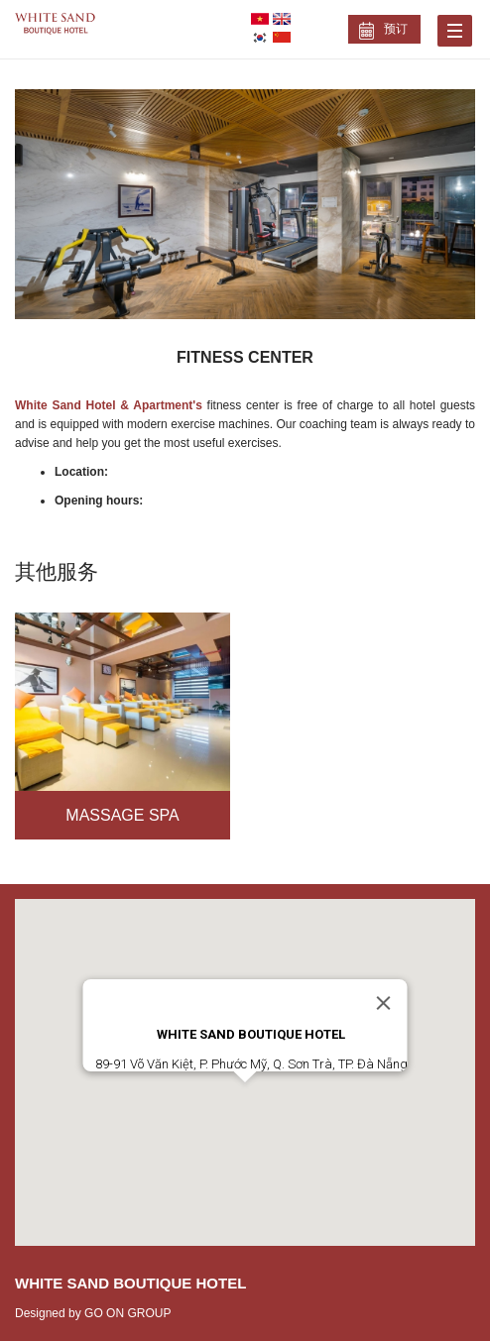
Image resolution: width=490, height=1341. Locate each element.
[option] (245, 204)
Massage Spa (122, 815)
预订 (396, 29)
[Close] (384, 1003)
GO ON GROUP (127, 1313)
